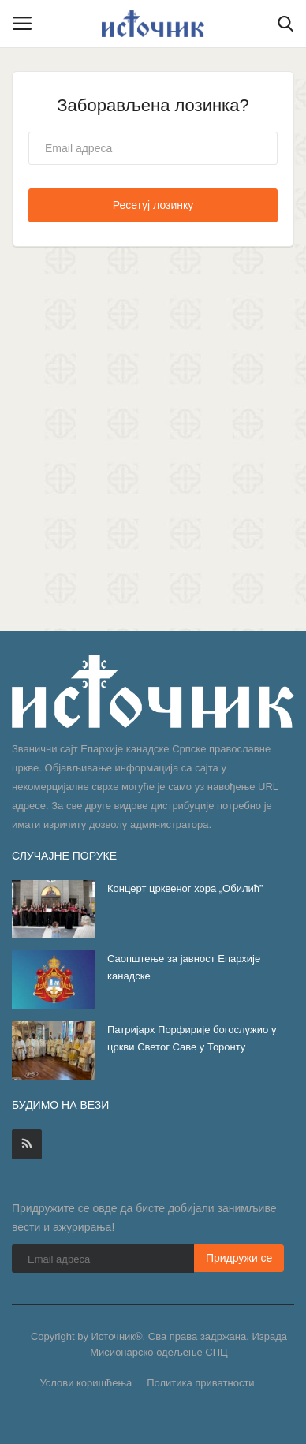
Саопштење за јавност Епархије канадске (183, 967)
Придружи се (239, 1258)
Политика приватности (200, 1383)
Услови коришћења (85, 1383)
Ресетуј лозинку (153, 205)
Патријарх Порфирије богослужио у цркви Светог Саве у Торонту (191, 1038)
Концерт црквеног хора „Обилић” (185, 888)
